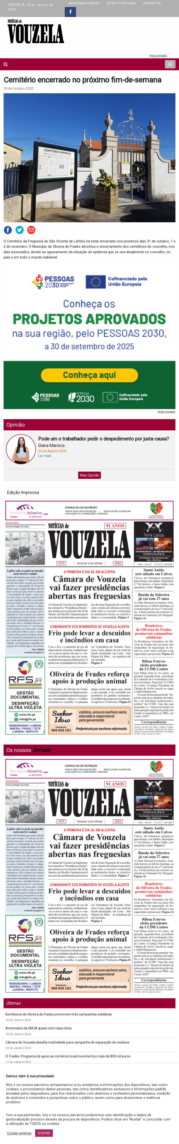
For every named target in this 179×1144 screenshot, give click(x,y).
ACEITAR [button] (44, 1133)
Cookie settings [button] (19, 1133)
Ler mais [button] (44, 456)
